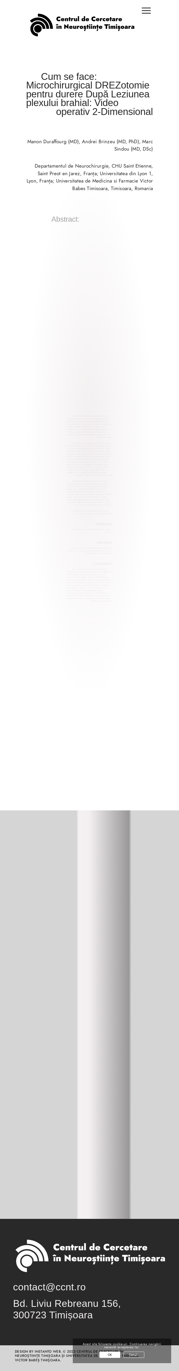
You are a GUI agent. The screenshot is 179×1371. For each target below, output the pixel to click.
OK (110, 1354)
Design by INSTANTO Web (38, 1351)
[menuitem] (143, 13)
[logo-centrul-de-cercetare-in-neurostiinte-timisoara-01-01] (81, 29)
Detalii (134, 1354)
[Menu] (143, 10)
